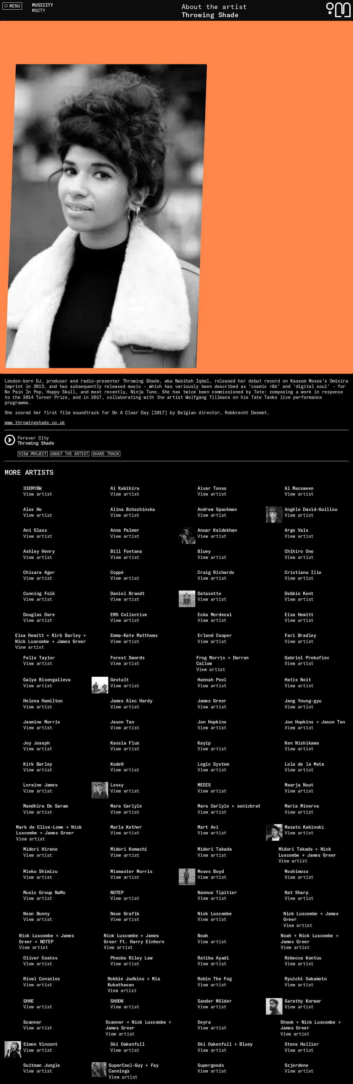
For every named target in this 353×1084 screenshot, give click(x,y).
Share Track (106, 453)
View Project (32, 453)
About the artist (69, 453)
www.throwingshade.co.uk (35, 422)
